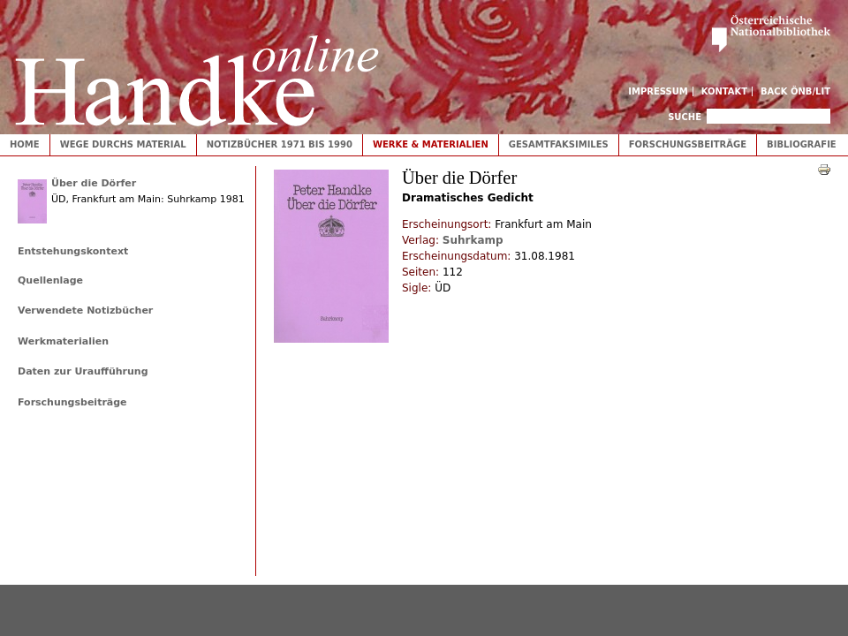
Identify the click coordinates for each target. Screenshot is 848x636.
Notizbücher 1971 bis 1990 (279, 144)
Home (25, 144)
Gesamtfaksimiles (559, 144)
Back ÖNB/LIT (795, 91)
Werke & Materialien (430, 144)
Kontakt (724, 91)
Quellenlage (50, 280)
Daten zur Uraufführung (83, 371)
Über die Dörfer (93, 183)
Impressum (658, 91)
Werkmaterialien (63, 341)
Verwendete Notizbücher (85, 310)
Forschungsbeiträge (687, 144)
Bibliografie (802, 144)
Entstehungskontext (73, 251)
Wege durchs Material (123, 144)
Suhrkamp (473, 240)
